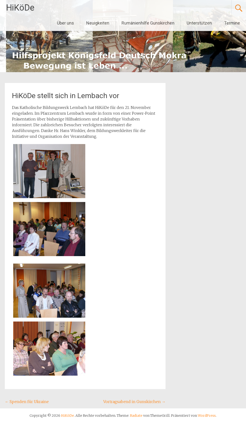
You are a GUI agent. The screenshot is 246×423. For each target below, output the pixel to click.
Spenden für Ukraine (27, 401)
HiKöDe (20, 8)
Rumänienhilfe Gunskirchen (148, 22)
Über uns (65, 22)
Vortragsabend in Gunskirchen (134, 401)
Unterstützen (199, 22)
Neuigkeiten (97, 22)
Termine (232, 22)
